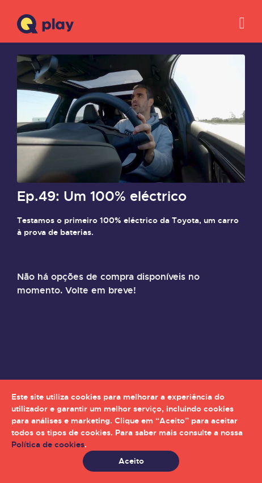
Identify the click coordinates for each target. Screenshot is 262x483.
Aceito (131, 461)
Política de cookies (47, 444)
